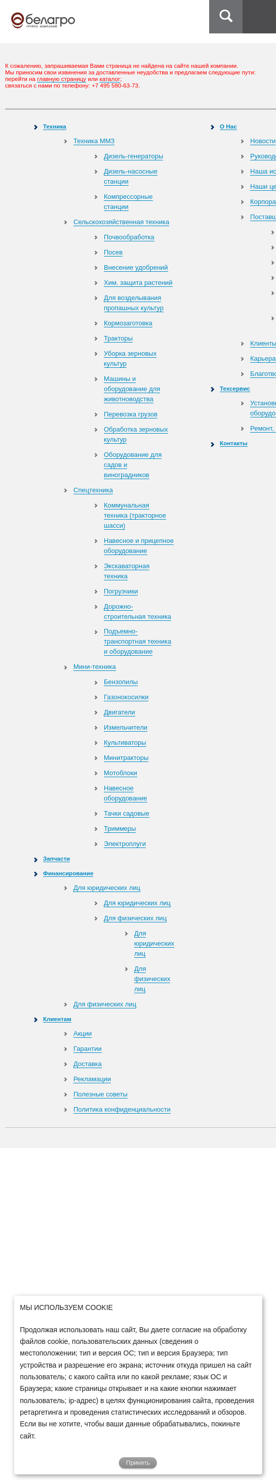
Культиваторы (125, 742)
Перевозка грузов (130, 414)
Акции (82, 1033)
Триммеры (120, 828)
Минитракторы (126, 757)
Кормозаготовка (128, 323)
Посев (113, 252)
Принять (138, 1462)
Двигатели (119, 712)
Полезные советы (100, 1094)
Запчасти (56, 858)
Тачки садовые (126, 813)
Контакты (234, 443)
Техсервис (235, 388)
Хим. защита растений (138, 282)
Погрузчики (121, 591)
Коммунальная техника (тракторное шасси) (135, 515)
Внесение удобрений (136, 267)
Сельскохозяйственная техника (121, 222)
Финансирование (68, 873)
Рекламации (92, 1079)
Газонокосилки (126, 697)
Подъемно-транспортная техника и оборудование (137, 641)
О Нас (228, 126)
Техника (54, 126)
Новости (262, 141)
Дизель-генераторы (133, 156)
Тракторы (118, 338)
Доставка (87, 1064)
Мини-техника (94, 666)
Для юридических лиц (106, 888)
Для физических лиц (135, 918)
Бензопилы (121, 682)
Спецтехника (93, 490)
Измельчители (125, 727)
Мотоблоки (120, 773)
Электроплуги (125, 844)
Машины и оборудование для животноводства (132, 389)
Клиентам (57, 1018)
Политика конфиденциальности (122, 1109)
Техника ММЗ (93, 141)
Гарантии (87, 1048)
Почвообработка (129, 237)
